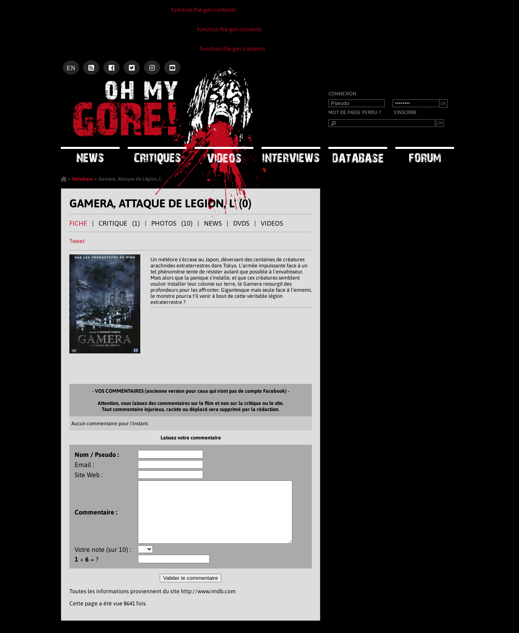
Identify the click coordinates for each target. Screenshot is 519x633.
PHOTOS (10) (172, 223)
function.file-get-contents (203, 9)
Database (82, 179)
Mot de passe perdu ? (354, 112)
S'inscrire (405, 112)
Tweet (77, 241)
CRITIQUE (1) (119, 223)
